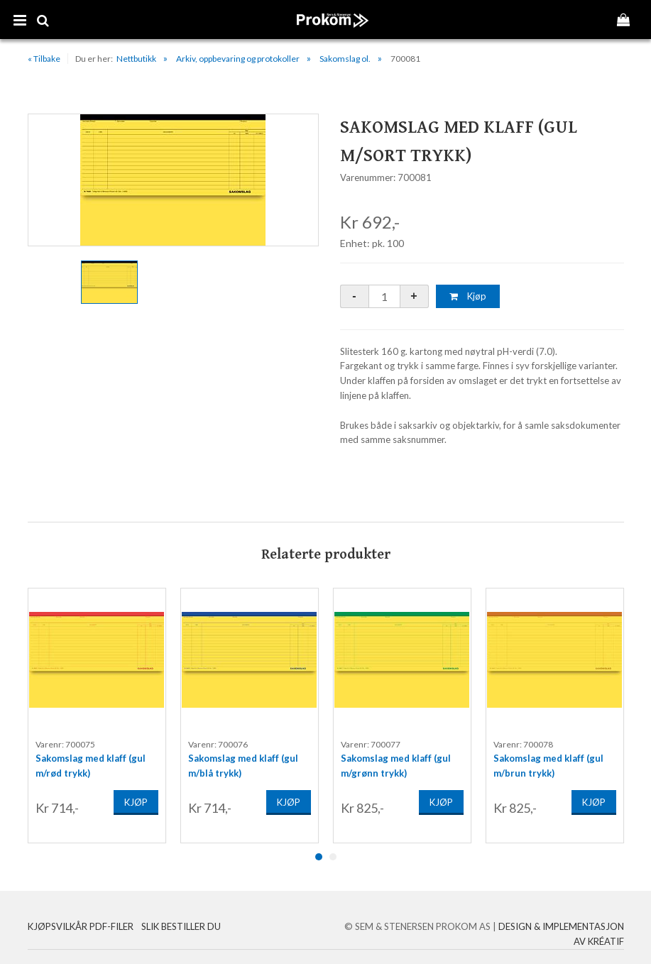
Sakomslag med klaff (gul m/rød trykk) (90, 762)
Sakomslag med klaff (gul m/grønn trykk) (396, 762)
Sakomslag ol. (345, 58)
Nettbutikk (136, 58)
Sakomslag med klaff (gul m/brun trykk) (548, 762)
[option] (173, 180)
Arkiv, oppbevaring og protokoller (238, 58)
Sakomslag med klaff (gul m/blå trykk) (243, 762)
